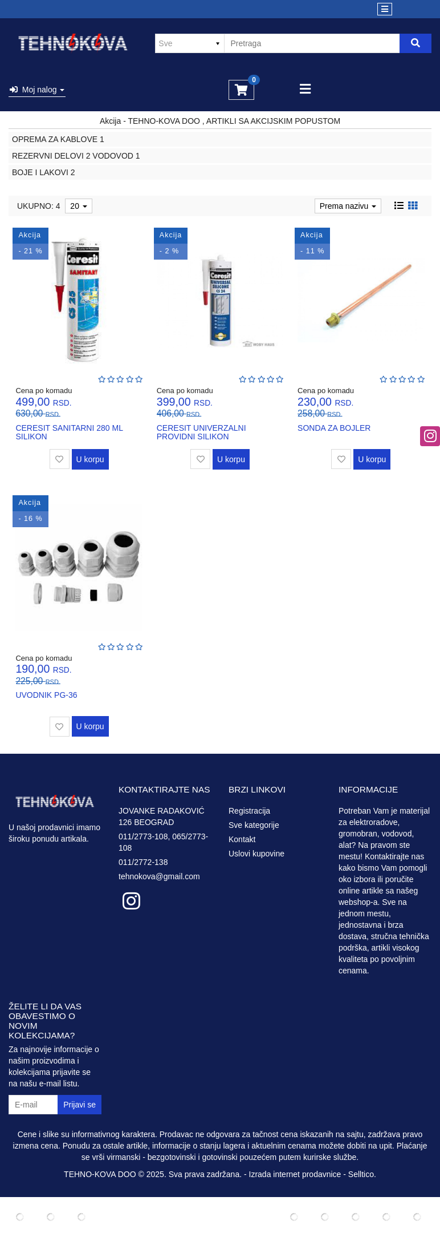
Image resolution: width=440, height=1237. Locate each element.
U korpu (90, 459)
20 (78, 206)
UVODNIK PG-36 (46, 695)
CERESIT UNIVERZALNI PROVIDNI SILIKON (201, 432)
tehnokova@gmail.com (159, 876)
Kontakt (242, 839)
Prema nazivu (348, 206)
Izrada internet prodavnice (295, 1174)
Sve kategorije (254, 825)
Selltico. (362, 1174)
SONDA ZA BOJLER (334, 427)
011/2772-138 (143, 862)
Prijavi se (79, 1104)
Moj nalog (37, 89)
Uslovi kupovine (256, 853)
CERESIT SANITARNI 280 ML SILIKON (69, 432)
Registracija (249, 810)
